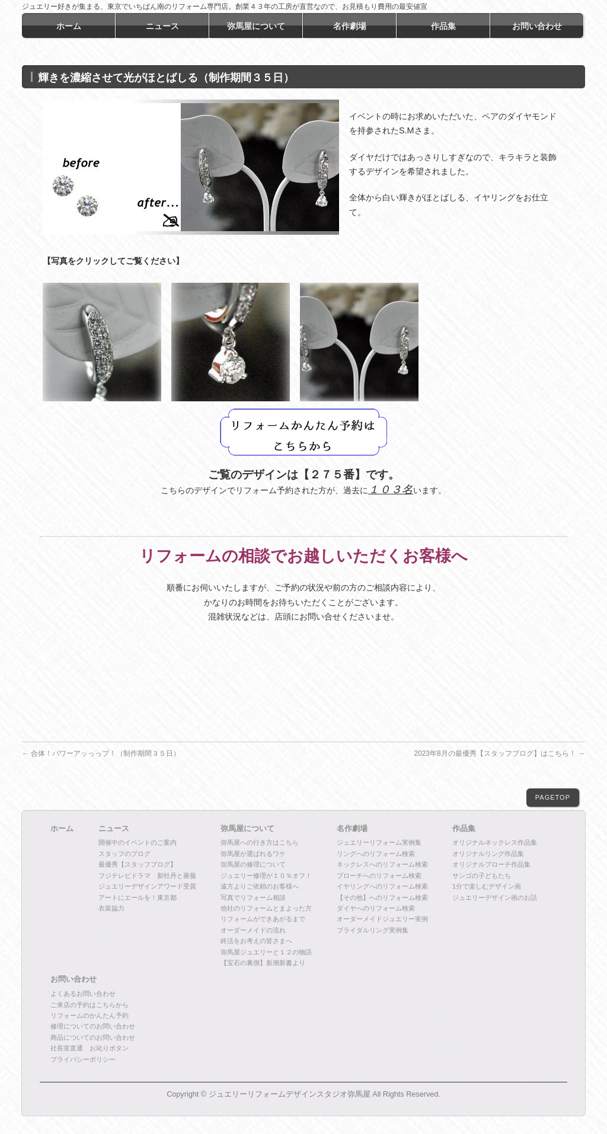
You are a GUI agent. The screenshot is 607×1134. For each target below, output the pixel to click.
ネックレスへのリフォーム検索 (382, 864)
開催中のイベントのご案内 (137, 842)
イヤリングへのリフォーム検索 (382, 886)
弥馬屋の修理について (253, 864)
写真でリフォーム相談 (253, 897)
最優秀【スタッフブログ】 (137, 864)
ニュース (113, 829)
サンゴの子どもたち (481, 875)
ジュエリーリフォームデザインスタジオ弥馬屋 (289, 1094)
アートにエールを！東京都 (137, 897)
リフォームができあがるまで (263, 918)
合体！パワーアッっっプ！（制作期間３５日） (101, 753)
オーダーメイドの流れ (253, 930)
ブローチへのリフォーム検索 (379, 875)
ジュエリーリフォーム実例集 (379, 842)
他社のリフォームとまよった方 (266, 908)
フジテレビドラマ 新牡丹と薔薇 (147, 875)
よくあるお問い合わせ (83, 993)
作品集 (463, 829)
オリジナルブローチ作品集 (491, 864)
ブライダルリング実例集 (372, 930)
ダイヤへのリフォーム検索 (376, 908)
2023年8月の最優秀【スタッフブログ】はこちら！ (499, 753)
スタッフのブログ (124, 853)
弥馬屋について (247, 829)
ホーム (62, 829)
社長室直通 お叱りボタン (89, 1048)
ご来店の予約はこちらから (89, 1004)
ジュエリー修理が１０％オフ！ (266, 875)
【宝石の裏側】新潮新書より (263, 962)
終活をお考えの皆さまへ (256, 940)
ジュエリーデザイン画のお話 (494, 897)
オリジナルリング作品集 (488, 853)
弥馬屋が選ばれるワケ (253, 853)
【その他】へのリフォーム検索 (382, 897)
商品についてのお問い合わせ (92, 1037)
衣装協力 (111, 908)
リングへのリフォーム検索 (376, 853)
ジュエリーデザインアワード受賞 (147, 886)
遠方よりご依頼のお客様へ (260, 886)
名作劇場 (352, 829)
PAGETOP (552, 797)
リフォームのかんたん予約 (89, 1015)
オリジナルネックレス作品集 (494, 842)
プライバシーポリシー (83, 1059)
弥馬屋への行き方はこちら (260, 842)
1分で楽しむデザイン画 (486, 886)
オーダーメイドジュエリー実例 (382, 918)
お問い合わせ (73, 979)
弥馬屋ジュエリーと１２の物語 (266, 952)
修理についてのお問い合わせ (92, 1026)
